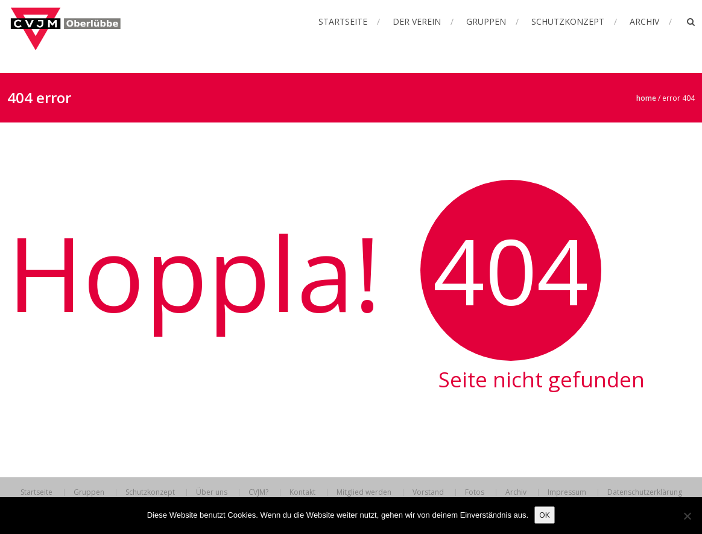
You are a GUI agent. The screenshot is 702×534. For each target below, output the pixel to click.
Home (646, 98)
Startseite (342, 21)
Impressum (567, 492)
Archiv (644, 21)
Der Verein (417, 21)
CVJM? (258, 492)
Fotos (474, 492)
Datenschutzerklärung (644, 492)
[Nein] (687, 516)
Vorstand (428, 492)
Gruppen (486, 21)
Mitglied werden (364, 492)
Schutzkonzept (567, 21)
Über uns (211, 492)
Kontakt (302, 492)
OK (544, 514)
